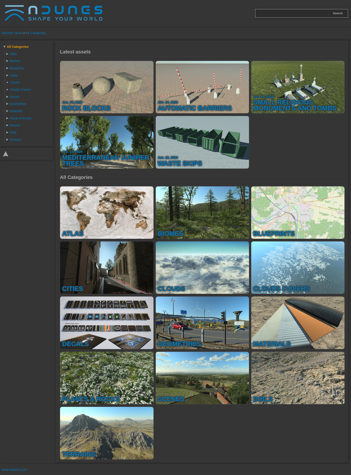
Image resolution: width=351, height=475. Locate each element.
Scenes (14, 125)
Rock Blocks (86, 108)
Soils (12, 132)
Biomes (14, 61)
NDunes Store (12, 33)
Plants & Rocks (20, 118)
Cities (13, 75)
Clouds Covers (20, 89)
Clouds (14, 82)
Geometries (17, 104)
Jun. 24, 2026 (72, 102)
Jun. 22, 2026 (168, 157)
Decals (14, 97)
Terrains (15, 139)
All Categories (36, 33)
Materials (16, 111)
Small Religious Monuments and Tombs (295, 105)
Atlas (13, 54)
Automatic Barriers (195, 108)
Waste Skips (180, 163)
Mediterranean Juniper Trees (105, 160)
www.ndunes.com (14, 469)
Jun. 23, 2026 (72, 151)
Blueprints (16, 68)
